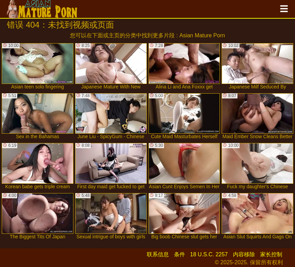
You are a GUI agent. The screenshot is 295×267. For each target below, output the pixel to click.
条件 (179, 254)
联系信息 (158, 254)
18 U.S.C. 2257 (209, 254)
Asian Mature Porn (202, 35)
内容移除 (244, 254)
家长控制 (271, 254)
